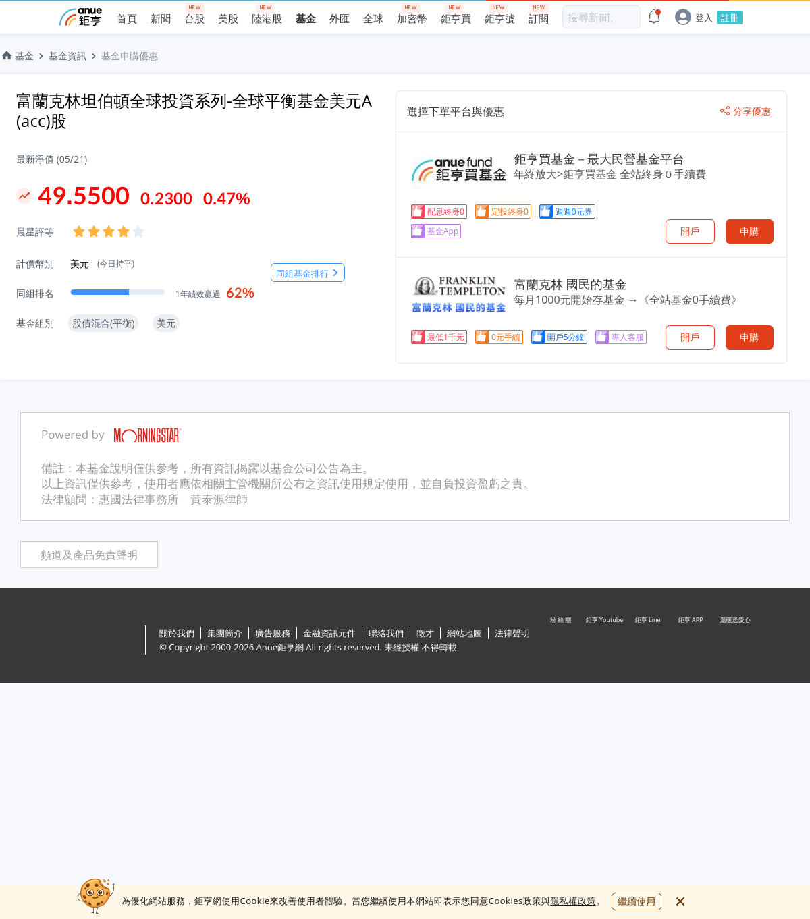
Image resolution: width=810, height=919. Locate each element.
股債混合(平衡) (103, 322)
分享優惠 (745, 111)
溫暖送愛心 (734, 641)
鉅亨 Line (648, 641)
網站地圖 (464, 633)
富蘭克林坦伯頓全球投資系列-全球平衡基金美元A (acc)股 (194, 110)
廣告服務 (272, 633)
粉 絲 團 (561, 641)
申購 (749, 231)
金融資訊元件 (329, 633)
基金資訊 (67, 55)
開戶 (689, 231)
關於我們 (176, 633)
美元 (102, 263)
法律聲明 (512, 633)
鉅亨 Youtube (605, 641)
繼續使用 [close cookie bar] (636, 901)
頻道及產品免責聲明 (89, 555)
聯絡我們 (386, 633)
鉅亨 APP (691, 641)
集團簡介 (224, 633)
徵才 (425, 633)
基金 (17, 55)
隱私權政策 (573, 901)
